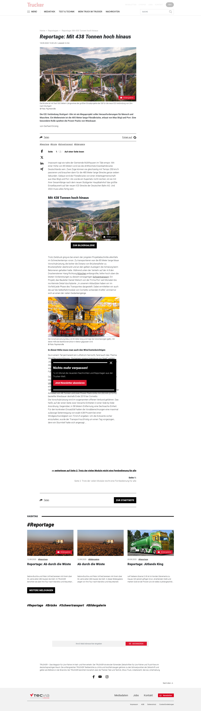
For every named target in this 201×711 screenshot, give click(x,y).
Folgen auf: (129, 137)
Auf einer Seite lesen (74, 151)
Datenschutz (151, 704)
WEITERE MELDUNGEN (41, 590)
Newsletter (130, 5)
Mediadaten (121, 695)
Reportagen (53, 30)
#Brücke (51, 605)
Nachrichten (113, 11)
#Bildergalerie (93, 559)
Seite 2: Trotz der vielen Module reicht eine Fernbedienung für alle (105, 481)
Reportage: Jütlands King (145, 564)
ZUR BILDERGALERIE (84, 245)
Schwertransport (101, 277)
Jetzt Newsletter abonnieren (70, 383)
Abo (170, 5)
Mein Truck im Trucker (90, 11)
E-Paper (142, 5)
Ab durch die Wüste (91, 564)
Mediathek (49, 11)
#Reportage (40, 525)
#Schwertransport (71, 605)
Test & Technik (67, 11)
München (81, 273)
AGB (142, 704)
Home (42, 30)
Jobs (150, 5)
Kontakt (159, 5)
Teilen (44, 137)
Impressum (134, 704)
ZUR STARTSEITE (125, 500)
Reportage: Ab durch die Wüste (49, 564)
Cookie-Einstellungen (166, 704)
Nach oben (168, 683)
